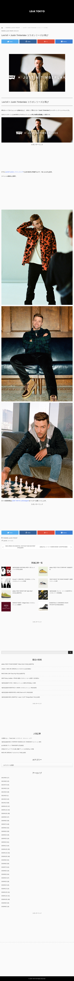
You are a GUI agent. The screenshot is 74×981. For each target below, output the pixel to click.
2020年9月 (4, 817)
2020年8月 (4, 820)
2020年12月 (4, 806)
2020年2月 (4, 842)
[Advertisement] (37, 47)
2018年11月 (4, 895)
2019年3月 (4, 881)
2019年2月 (4, 885)
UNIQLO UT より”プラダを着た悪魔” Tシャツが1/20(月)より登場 (17, 749)
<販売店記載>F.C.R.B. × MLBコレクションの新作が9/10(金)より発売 (18, 683)
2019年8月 (4, 863)
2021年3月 (4, 795)
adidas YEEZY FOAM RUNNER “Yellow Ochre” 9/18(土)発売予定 (17, 664)
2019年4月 (4, 878)
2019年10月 (4, 856)
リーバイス (10, 540)
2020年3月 (4, 838)
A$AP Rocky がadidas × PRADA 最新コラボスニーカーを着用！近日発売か (20, 678)
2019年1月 (4, 888)
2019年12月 (4, 849)
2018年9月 (4, 903)
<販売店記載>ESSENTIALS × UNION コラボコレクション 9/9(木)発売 (19, 687)
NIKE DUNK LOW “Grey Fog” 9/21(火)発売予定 (13, 673)
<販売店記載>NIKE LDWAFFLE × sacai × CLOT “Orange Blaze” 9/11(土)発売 (20, 697)
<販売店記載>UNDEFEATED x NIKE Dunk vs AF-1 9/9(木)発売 (17, 692)
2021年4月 (4, 792)
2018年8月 (4, 906)
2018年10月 (4, 899)
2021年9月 (4, 777)
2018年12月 (4, 892)
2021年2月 (4, 799)
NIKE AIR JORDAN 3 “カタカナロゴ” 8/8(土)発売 (13, 752)
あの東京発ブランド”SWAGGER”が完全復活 (12, 745)
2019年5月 (4, 874)
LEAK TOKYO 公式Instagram (20, 500)
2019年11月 (4, 853)
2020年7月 (4, 824)
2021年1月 (4, 802)
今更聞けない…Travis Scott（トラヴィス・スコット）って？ (16, 738)
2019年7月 (4, 867)
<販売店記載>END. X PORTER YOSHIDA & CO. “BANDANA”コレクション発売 (21, 742)
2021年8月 (4, 781)
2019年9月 (4, 860)
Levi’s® (7, 30)
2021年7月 (4, 785)
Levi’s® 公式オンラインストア (14, 172)
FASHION (3, 30)
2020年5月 (4, 831)
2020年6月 (4, 827)
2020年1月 (4, 845)
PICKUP (11, 30)
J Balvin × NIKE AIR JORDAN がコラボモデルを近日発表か (16, 669)
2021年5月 (4, 788)
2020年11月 (4, 810)
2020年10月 (4, 813)
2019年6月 (4, 870)
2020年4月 (4, 835)
